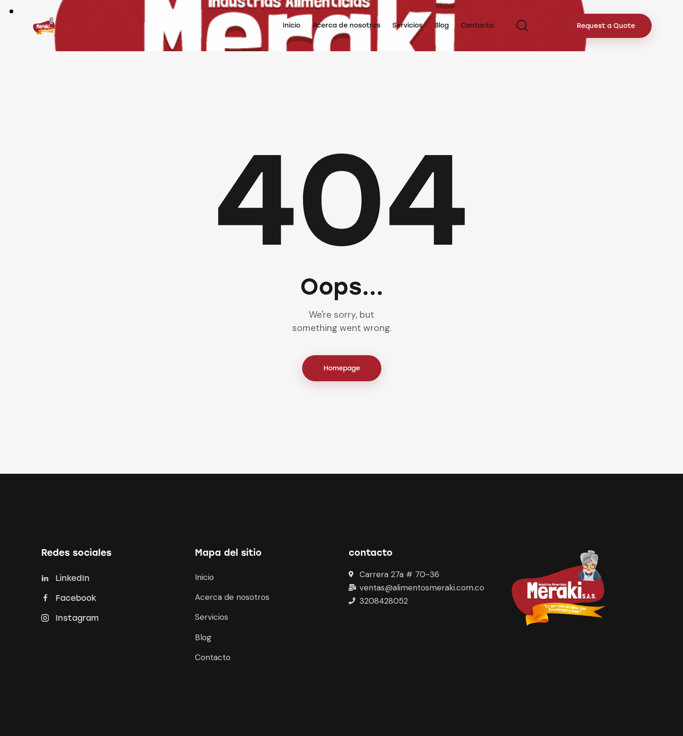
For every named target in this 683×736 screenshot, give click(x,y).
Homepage (341, 368)
